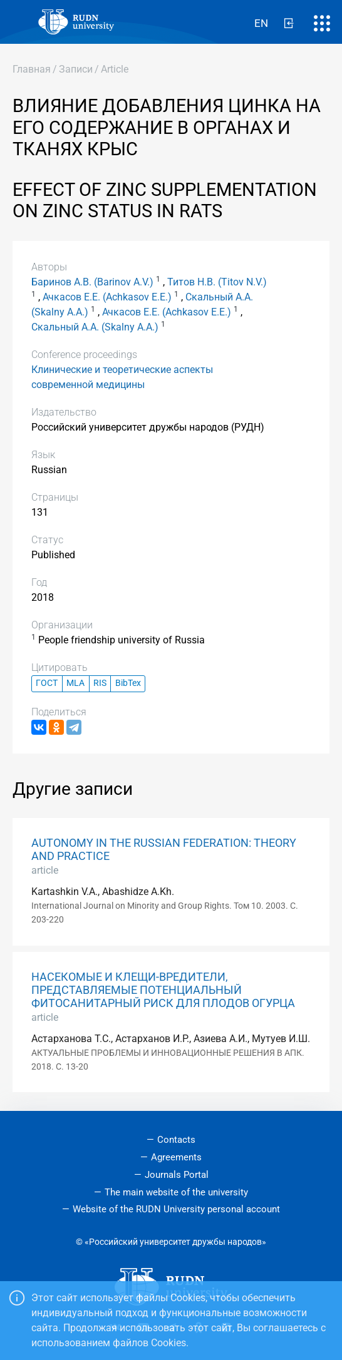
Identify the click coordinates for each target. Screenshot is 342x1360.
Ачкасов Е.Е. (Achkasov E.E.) (107, 297)
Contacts (176, 1139)
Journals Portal (177, 1174)
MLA (75, 683)
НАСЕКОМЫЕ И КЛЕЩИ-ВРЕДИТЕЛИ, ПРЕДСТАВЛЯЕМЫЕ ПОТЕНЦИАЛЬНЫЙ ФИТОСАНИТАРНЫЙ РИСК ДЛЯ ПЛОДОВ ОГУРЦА (163, 990)
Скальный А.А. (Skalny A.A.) (94, 327)
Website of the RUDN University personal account (176, 1209)
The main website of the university (176, 1192)
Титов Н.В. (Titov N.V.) (217, 282)
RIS (99, 683)
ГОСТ (47, 683)
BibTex (128, 683)
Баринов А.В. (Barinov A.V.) (92, 282)
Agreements (176, 1157)
